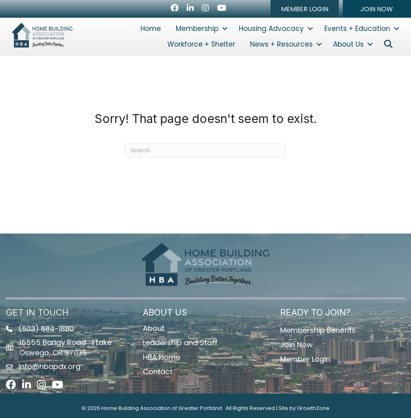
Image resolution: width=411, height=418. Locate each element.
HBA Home (161, 357)
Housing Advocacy (271, 28)
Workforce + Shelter (201, 44)
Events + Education (357, 28)
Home (150, 28)
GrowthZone (313, 408)
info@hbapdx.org (49, 366)
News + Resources (281, 44)
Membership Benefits (318, 330)
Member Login (305, 359)
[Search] (205, 150)
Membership (197, 28)
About (154, 328)
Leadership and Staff (180, 343)
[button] (305, 9)
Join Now (296, 345)
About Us (348, 44)
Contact (158, 372)
